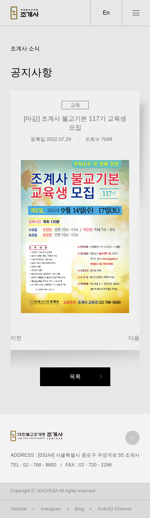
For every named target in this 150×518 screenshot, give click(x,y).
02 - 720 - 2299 (95, 465)
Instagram (51, 508)
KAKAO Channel (115, 508)
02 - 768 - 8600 (39, 465)
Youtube (18, 508)
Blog (79, 508)
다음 (134, 338)
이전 (16, 338)
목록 (75, 377)
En (106, 13)
